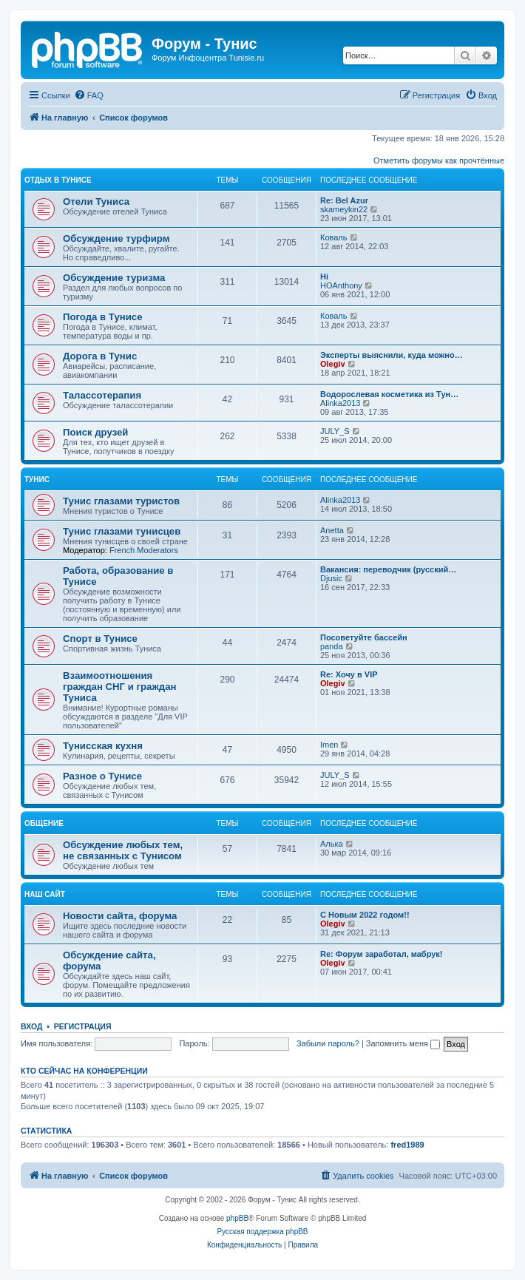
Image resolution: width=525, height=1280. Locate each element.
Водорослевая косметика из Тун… (389, 394)
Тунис (37, 479)
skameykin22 (344, 209)
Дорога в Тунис (100, 356)
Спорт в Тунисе (100, 638)
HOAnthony (341, 285)
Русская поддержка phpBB (262, 1231)
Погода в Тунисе (103, 316)
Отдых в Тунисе (58, 180)
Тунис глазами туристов (121, 501)
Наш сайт (44, 894)
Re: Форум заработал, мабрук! (381, 953)
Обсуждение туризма (114, 277)
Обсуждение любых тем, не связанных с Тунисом (123, 850)
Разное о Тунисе (102, 776)
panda (331, 646)
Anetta (332, 530)
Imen (329, 744)
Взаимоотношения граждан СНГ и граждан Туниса (119, 686)
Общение (44, 823)
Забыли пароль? (328, 1043)
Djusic (331, 578)
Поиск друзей (95, 432)
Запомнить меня (403, 1043)
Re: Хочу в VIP (349, 674)
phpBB (237, 1218)
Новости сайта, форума (120, 915)
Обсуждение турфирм (116, 238)
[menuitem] (89, 95)
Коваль (334, 237)
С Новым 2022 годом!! (365, 914)
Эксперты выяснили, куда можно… (391, 355)
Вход (31, 1026)
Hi (324, 276)
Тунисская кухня (103, 745)
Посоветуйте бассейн (363, 637)
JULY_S (335, 431)
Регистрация (83, 1026)
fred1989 (407, 1144)
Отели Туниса (96, 201)
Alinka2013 (340, 403)
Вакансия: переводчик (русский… (388, 569)
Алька (331, 843)
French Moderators (143, 550)
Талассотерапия (102, 395)
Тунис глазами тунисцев (121, 531)
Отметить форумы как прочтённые (438, 160)
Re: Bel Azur (344, 200)
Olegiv (332, 363)
